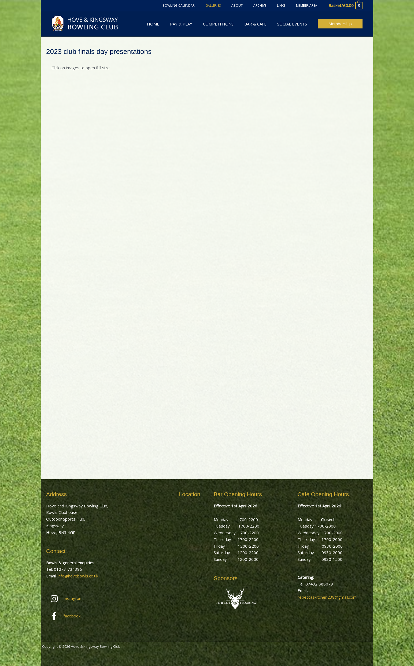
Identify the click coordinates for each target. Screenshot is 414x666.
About (252, 5)
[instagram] (81, 599)
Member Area (308, 5)
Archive (270, 5)
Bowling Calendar (202, 5)
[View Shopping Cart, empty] (345, 5)
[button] (340, 23)
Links (287, 5)
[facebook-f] (81, 616)
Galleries (232, 5)
